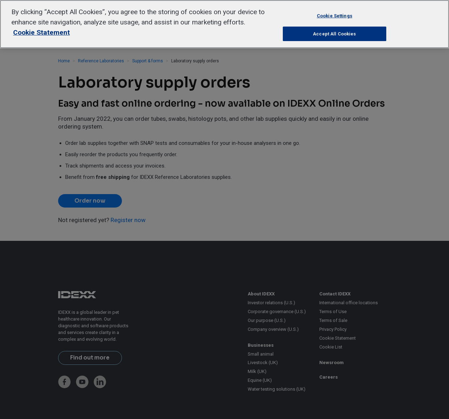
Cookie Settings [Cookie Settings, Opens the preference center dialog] (334, 15)
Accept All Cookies (334, 33)
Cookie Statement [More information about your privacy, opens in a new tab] (41, 32)
